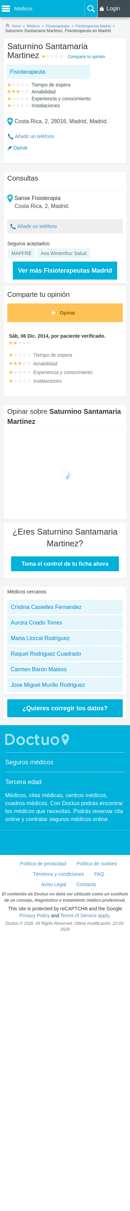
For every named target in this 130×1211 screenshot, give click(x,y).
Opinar (20, 148)
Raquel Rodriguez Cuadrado (46, 654)
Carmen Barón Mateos (39, 669)
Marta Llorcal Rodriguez (40, 638)
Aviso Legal (53, 884)
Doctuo (38, 739)
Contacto (86, 884)
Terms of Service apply (84, 915)
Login (113, 8)
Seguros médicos (29, 762)
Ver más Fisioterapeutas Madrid (65, 270)
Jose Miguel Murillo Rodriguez (48, 685)
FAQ (99, 874)
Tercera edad (23, 781)
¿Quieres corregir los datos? (64, 708)
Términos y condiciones (58, 874)
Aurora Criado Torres (36, 623)
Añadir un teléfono (34, 136)
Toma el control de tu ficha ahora (64, 564)
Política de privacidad (43, 863)
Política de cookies (97, 863)
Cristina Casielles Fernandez (46, 607)
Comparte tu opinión (86, 56)
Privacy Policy (34, 915)
